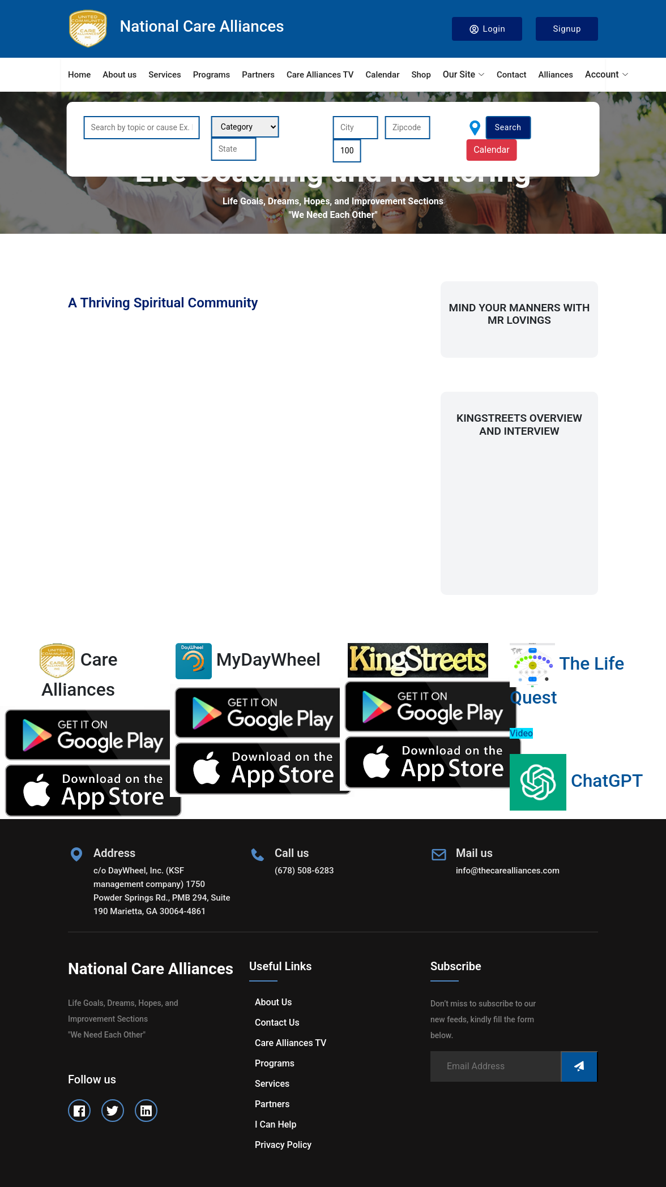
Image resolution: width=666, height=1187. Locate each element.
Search (508, 127)
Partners (258, 75)
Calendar (383, 75)
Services (164, 75)
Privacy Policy (283, 1144)
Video (521, 733)
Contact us (277, 1022)
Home (79, 75)
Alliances (556, 75)
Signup (567, 29)
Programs (211, 75)
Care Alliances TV (320, 75)
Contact (512, 75)
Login (487, 29)
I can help (275, 1124)
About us (119, 75)
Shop (420, 75)
